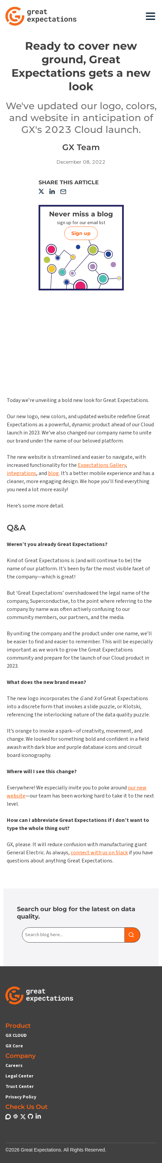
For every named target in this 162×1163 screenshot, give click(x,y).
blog (53, 473)
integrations (21, 473)
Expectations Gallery (102, 465)
